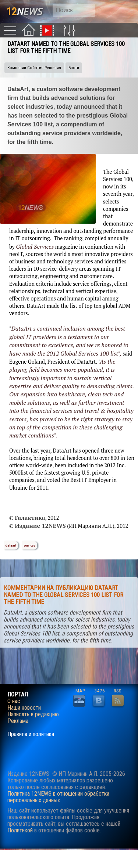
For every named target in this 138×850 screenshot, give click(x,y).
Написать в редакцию (33, 714)
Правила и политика (30, 734)
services (29, 545)
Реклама (17, 721)
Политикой (20, 830)
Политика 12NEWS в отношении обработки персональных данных (58, 797)
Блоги (73, 67)
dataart (11, 545)
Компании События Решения (34, 67)
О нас (13, 701)
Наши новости (24, 708)
